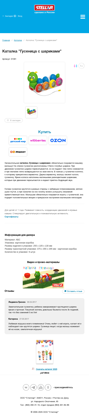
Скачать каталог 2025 (46, 369)
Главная (6, 40)
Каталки (18, 40)
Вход (20, 16)
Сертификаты (11, 217)
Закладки (9, 16)
